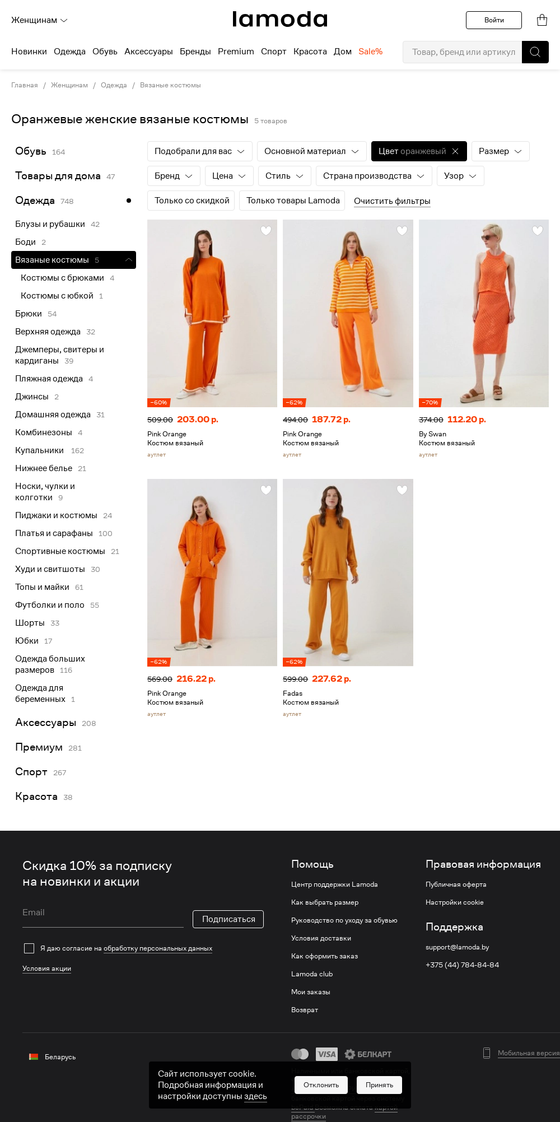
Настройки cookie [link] (455, 902)
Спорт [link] (31, 771)
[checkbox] (143, 948)
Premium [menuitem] (236, 51)
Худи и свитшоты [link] (50, 569)
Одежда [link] (114, 85)
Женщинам (39, 20)
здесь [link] (255, 1096)
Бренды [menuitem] (195, 51)
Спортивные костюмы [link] (60, 551)
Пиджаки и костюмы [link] (56, 515)
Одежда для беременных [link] (40, 693)
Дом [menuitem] (343, 51)
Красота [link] (36, 796)
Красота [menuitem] (310, 51)
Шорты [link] (30, 622)
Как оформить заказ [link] (324, 956)
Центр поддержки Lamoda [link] (334, 884)
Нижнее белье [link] (43, 468)
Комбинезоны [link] (43, 432)
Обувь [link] (30, 151)
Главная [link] (24, 85)
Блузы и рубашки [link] (50, 224)
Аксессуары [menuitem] (148, 51)
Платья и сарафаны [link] (54, 533)
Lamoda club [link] (312, 974)
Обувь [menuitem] (105, 51)
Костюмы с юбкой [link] (57, 295)
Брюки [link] (28, 313)
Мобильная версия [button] (529, 1053)
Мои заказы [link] (310, 992)
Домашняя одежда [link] (53, 414)
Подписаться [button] (228, 919)
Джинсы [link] (32, 396)
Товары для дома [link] (58, 175)
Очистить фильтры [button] (392, 201)
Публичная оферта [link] (456, 884)
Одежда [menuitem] (70, 51)
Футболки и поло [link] (50, 605)
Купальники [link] (40, 450)
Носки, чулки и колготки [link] (45, 492)
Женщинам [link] (69, 85)
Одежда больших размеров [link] (50, 664)
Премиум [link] (39, 747)
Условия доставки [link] (321, 938)
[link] (280, 19)
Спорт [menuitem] (274, 51)
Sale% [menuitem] (370, 51)
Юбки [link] (27, 640)
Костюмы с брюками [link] (62, 277)
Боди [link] (25, 242)
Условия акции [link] (46, 968)
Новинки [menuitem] (29, 51)
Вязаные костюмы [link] (170, 85)
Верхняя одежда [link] (48, 331)
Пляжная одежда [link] (49, 378)
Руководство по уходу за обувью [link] (344, 920)
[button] (535, 52)
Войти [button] (494, 20)
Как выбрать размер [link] (324, 902)
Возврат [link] (304, 1009)
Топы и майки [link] (42, 587)
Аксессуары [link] (45, 722)
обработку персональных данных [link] (158, 948)
